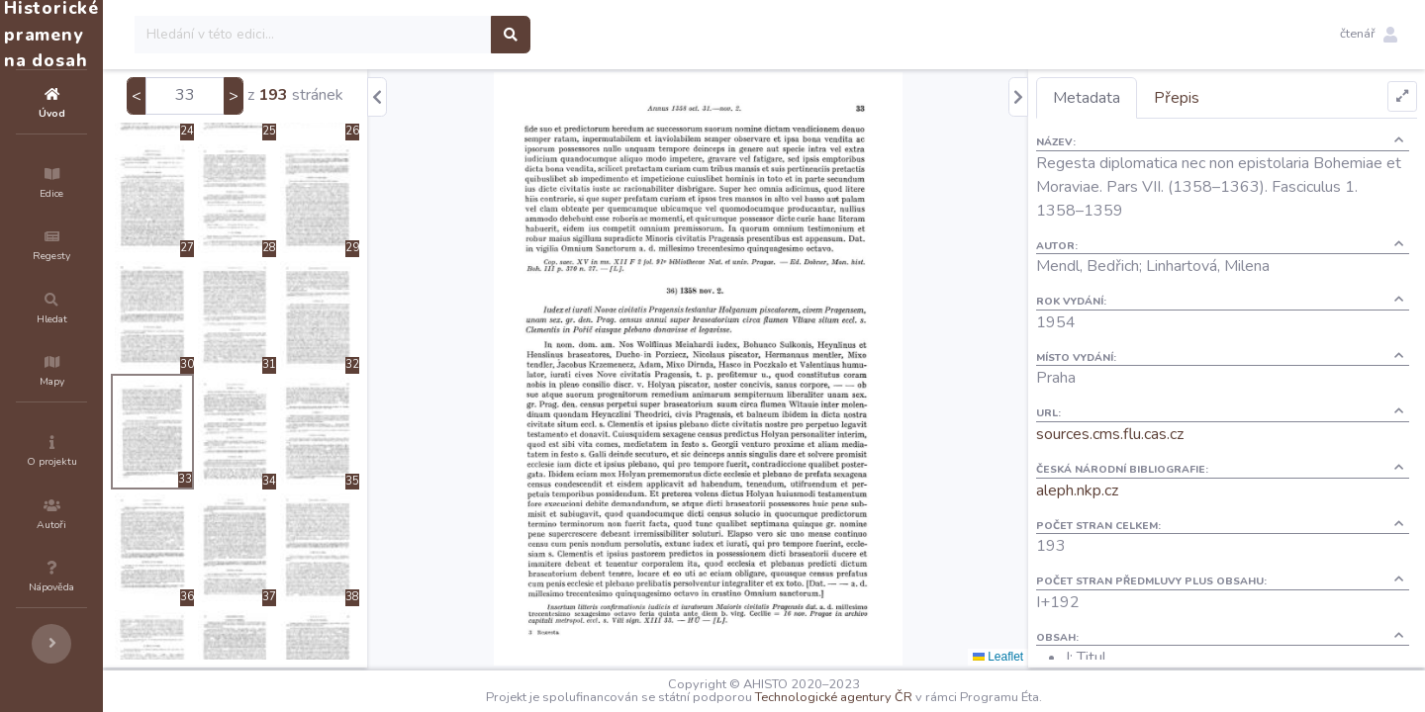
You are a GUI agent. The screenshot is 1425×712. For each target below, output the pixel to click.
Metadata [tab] (1122, 98)
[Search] (432, 34)
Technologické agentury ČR (893, 697)
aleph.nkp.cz (1113, 490)
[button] (1368, 34)
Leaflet (1033, 657)
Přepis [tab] (1212, 98)
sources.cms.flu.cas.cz (1145, 434)
